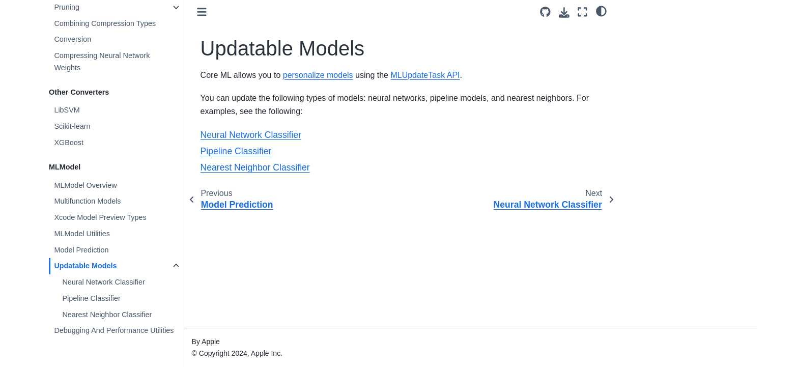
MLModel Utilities (82, 234)
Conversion (72, 39)
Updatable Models (85, 266)
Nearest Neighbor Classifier (107, 314)
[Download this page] (564, 12)
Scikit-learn (72, 126)
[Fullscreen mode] (582, 12)
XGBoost (68, 142)
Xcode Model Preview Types (100, 217)
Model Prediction (81, 250)
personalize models (318, 75)
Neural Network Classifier (103, 282)
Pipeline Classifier (91, 298)
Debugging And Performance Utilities (114, 330)
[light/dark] (601, 10)
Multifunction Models (87, 201)
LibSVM (66, 110)
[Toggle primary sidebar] (201, 12)
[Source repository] (545, 12)
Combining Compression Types (105, 23)
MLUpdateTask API (425, 75)
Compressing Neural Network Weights (102, 61)
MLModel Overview (85, 185)
